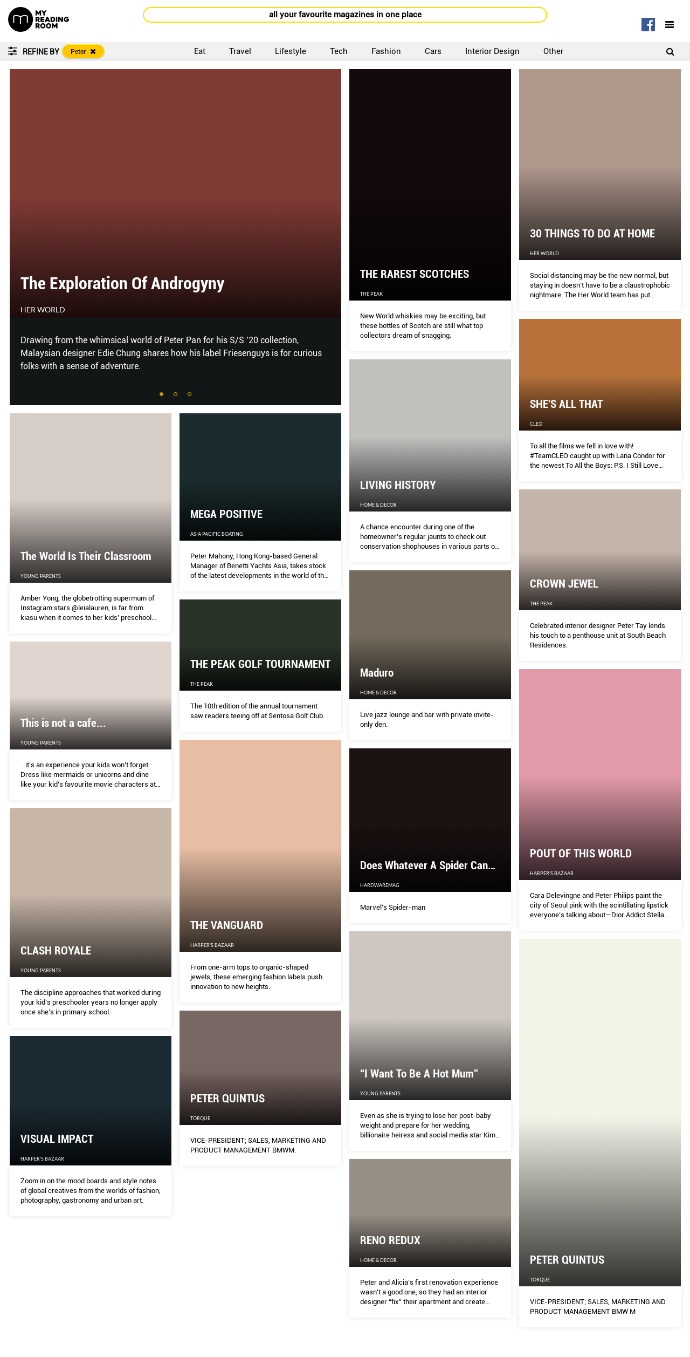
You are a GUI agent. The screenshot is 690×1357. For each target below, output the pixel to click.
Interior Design (492, 51)
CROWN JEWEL (564, 583)
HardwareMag (379, 885)
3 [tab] (190, 395)
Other (553, 51)
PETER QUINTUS (567, 1259)
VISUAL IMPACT (56, 1139)
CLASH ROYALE (55, 950)
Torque (540, 1279)
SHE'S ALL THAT (566, 404)
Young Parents (40, 576)
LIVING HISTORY (398, 485)
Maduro (377, 672)
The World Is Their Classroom (85, 556)
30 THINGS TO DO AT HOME (592, 233)
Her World (42, 309)
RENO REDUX (390, 1240)
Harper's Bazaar (552, 873)
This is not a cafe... (63, 723)
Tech (339, 51)
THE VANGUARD (226, 925)
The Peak (371, 293)
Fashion (386, 51)
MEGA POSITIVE (226, 514)
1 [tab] (162, 395)
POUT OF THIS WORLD (581, 853)
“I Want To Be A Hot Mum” (419, 1073)
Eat (199, 51)
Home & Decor (378, 504)
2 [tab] (176, 395)
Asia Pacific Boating (216, 533)
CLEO (536, 423)
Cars (433, 51)
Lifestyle (290, 51)
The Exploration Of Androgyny (122, 283)
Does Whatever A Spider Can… (427, 865)
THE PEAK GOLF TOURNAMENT (260, 664)
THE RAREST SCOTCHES (414, 274)
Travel (240, 51)
